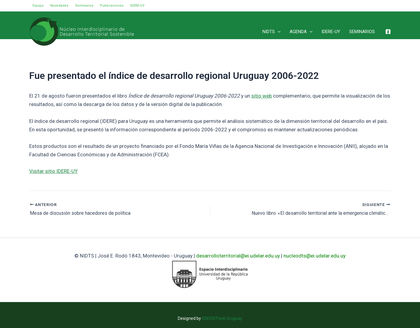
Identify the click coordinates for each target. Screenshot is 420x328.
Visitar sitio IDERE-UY (53, 171)
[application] (278, 31)
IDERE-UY (137, 6)
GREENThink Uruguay (222, 318)
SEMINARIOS (362, 31)
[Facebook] (388, 31)
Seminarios (84, 6)
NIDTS (271, 31)
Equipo (38, 6)
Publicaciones (112, 6)
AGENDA (301, 31)
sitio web (261, 96)
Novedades (59, 6)
